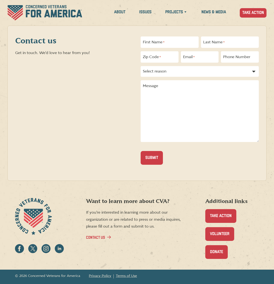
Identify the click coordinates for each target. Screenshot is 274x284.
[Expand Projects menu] (185, 13)
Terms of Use (126, 276)
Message (150, 86)
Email (189, 57)
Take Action (253, 13)
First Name (153, 42)
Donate (219, 254)
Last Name (214, 42)
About (119, 12)
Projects (174, 12)
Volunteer (222, 236)
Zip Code (152, 57)
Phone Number (236, 57)
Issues (145, 12)
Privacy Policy (100, 276)
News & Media (213, 12)
